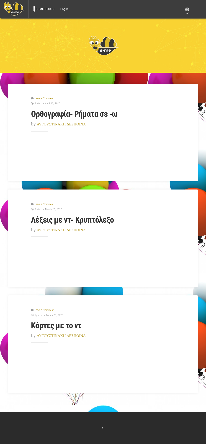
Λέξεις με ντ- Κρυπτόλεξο (73, 219)
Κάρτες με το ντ (57, 325)
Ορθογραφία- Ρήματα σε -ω (75, 114)
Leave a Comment (43, 98)
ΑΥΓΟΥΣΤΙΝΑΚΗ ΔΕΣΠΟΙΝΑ (62, 124)
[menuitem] (14, 9)
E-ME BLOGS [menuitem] (45, 9)
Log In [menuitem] (64, 9)
